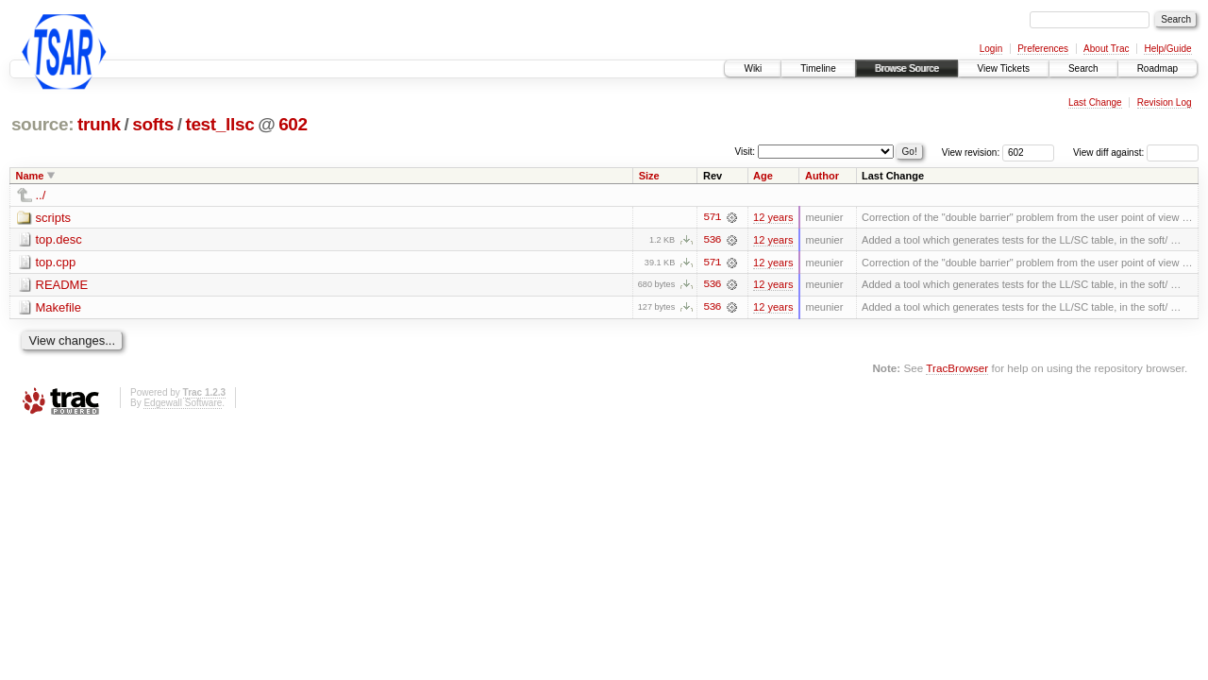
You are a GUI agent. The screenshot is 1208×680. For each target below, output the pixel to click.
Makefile (58, 308)
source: (42, 124)
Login (991, 48)
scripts (54, 218)
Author (822, 175)
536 (711, 239)
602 (293, 124)
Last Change (1095, 102)
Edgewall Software (182, 404)
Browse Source (907, 68)
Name (30, 175)
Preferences (1042, 48)
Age (763, 175)
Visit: (745, 151)
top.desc (59, 240)
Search (1083, 68)
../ (41, 195)
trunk (99, 124)
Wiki (753, 68)
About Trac (1106, 48)
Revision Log (1164, 102)
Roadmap (1157, 68)
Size (649, 175)
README (62, 286)
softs (153, 124)
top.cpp (56, 263)
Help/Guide (1167, 48)
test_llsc (219, 124)
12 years (773, 217)
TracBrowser (957, 369)
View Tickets (1004, 68)
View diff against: (1136, 152)
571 (711, 217)
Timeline (817, 68)
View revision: (971, 152)
